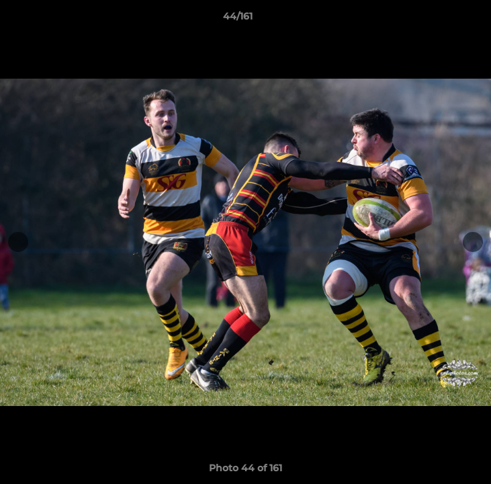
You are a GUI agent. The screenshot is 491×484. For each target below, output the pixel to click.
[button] (443, 19)
